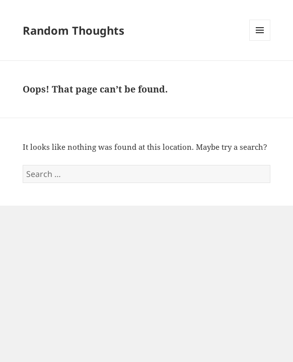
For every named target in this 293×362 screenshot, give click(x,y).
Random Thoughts (73, 30)
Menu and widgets (260, 40)
